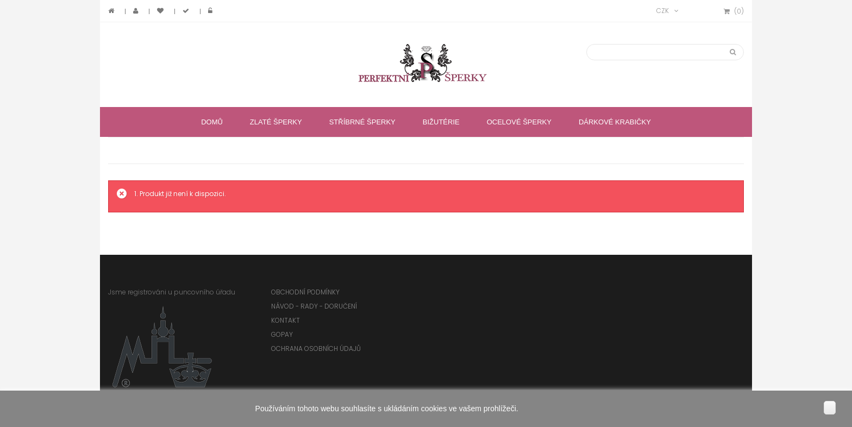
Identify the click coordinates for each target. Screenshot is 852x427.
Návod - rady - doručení (314, 306)
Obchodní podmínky (305, 292)
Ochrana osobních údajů (316, 348)
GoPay (282, 334)
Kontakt (285, 320)
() (734, 11)
